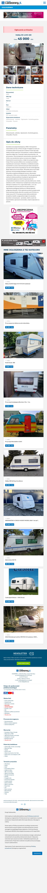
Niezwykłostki (8, 827)
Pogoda (6, 787)
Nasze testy (7, 823)
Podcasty (7, 829)
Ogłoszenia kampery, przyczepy (12, 772)
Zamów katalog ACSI (9, 761)
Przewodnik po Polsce (9, 805)
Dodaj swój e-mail (23, 700)
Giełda (6, 793)
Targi (6, 831)
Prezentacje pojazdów (10, 816)
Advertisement (9, 744)
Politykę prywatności (33, 853)
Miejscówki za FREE (9, 770)
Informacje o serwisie (9, 740)
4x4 (5, 824)
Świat (6, 804)
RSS (5, 747)
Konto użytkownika (9, 737)
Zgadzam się (37, 890)
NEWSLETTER (20, 690)
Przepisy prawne (8, 818)
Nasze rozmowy (8, 826)
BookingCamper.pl (9, 775)
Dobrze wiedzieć (8, 820)
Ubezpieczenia (8, 751)
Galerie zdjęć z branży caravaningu (12, 783)
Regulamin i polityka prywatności (12, 748)
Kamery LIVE (8, 788)
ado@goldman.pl (25, 718)
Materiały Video (8, 785)
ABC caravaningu (8, 809)
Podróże (6, 813)
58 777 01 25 (24, 714)
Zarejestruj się (8, 739)
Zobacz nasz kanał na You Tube (12, 790)
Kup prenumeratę (9, 758)
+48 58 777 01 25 (25, 715)
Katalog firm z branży (9, 774)
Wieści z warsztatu (9, 821)
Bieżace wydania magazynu (11, 760)
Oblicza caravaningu (9, 810)
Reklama (7, 742)
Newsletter (7, 750)
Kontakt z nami (8, 745)
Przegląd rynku (8, 815)
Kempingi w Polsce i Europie (11, 769)
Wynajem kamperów (9, 812)
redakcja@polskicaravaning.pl (25, 717)
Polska (6, 802)
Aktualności (7, 801)
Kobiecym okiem (8, 807)
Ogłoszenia (7, 7)
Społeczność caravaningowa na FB (12, 791)
